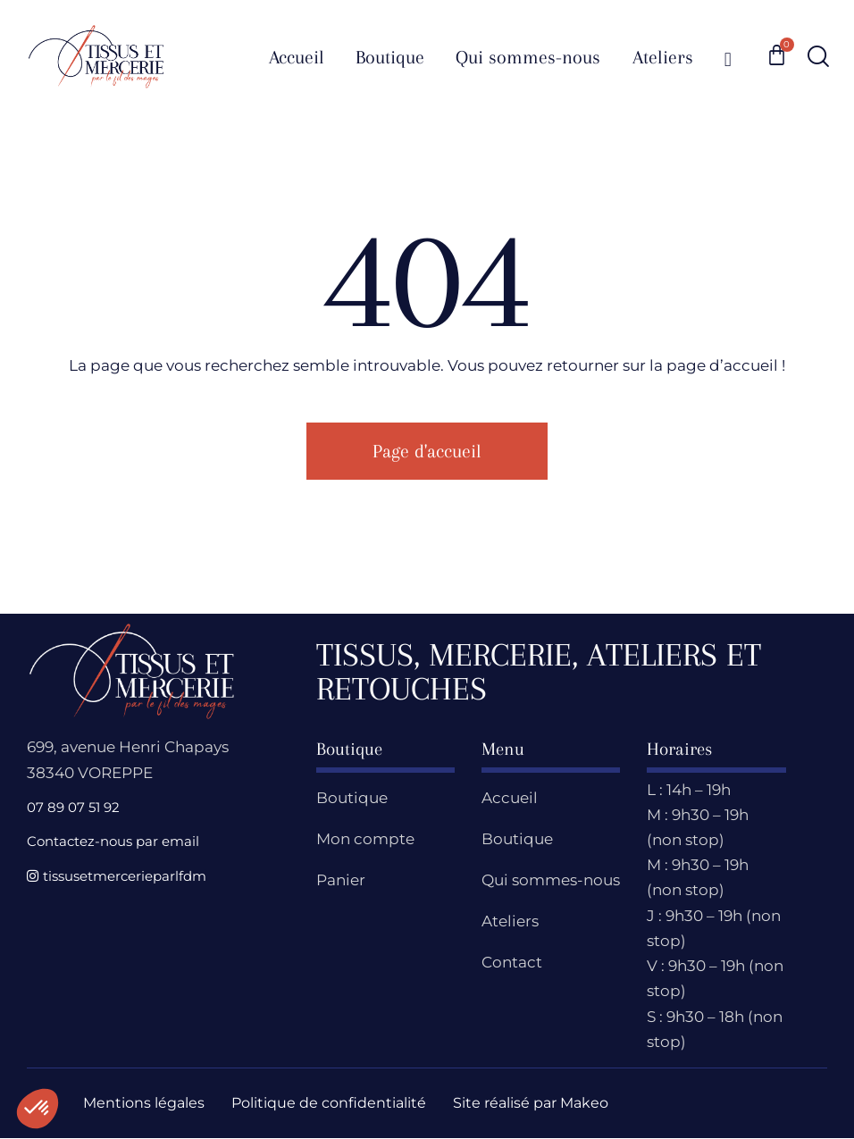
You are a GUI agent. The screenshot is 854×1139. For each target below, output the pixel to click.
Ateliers (510, 921)
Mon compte (365, 839)
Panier (340, 880)
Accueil (509, 798)
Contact (511, 962)
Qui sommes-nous (550, 880)
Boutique (352, 798)
